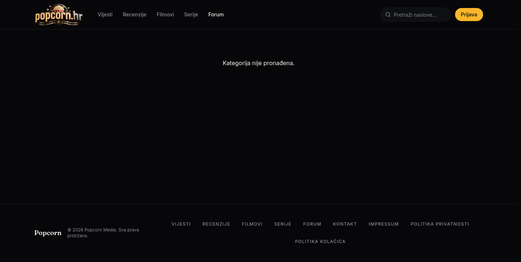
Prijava (469, 14)
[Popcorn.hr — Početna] (58, 14)
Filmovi (165, 14)
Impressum (384, 224)
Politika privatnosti (440, 224)
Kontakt (345, 224)
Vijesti (105, 14)
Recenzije (134, 14)
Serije (191, 14)
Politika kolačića (320, 241)
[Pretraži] (416, 14)
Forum (216, 14)
